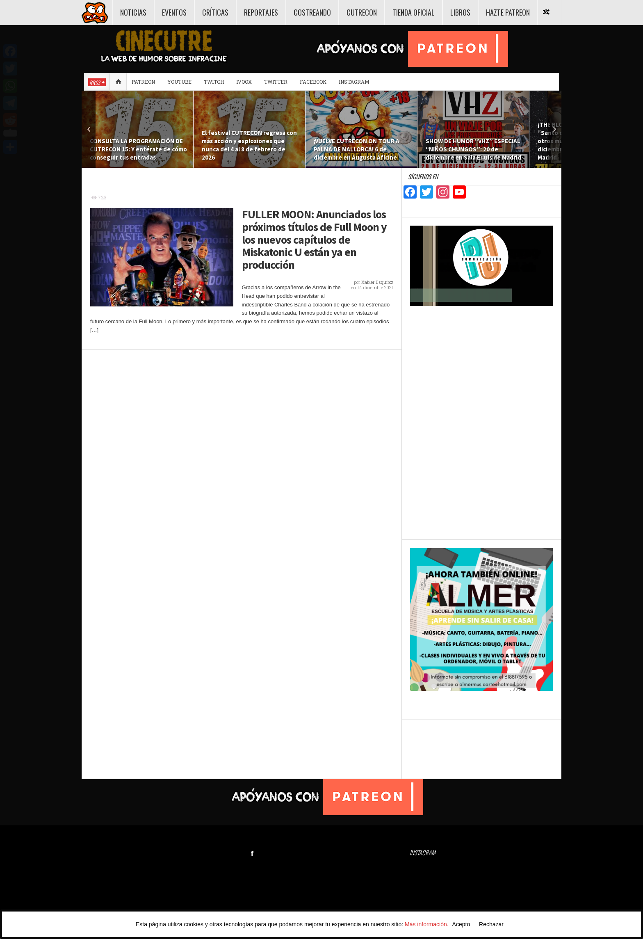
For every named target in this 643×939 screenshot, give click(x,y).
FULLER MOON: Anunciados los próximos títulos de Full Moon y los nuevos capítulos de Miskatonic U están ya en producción (314, 239)
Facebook (313, 81)
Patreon (143, 81)
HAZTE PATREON (508, 12)
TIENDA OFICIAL (413, 12)
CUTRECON (362, 12)
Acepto (461, 924)
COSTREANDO (312, 12)
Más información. (427, 924)
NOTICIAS (133, 12)
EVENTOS (174, 12)
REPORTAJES (261, 12)
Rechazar (491, 924)
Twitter (275, 81)
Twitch (214, 81)
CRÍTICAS (215, 12)
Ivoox (244, 81)
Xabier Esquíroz (377, 282)
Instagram (354, 81)
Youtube (179, 81)
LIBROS (460, 12)
